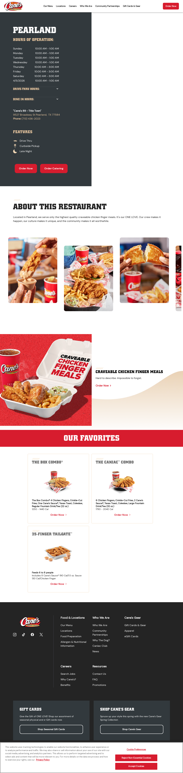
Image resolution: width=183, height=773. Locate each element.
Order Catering (53, 168)
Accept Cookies (136, 766)
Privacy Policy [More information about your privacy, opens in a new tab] (43, 759)
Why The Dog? (100, 640)
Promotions (99, 683)
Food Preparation (70, 636)
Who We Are (86, 6)
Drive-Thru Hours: (26, 89)
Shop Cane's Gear (131, 727)
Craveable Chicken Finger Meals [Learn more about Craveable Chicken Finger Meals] (129, 371)
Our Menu (48, 6)
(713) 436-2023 (31, 118)
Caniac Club (99, 645)
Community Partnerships (107, 6)
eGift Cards (131, 636)
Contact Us (99, 672)
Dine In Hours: (23, 99)
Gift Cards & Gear (131, 6)
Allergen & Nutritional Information (73, 643)
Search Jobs (67, 672)
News (95, 651)
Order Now (170, 6)
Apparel (129, 630)
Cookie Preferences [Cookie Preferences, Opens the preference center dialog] (136, 749)
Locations (61, 6)
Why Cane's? (67, 678)
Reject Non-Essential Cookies (136, 757)
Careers (73, 6)
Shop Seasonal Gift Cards (51, 727)
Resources (99, 665)
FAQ (94, 678)
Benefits (65, 683)
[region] (91, 273)
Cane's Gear (132, 617)
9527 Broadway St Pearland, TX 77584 (36, 114)
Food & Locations (72, 617)
